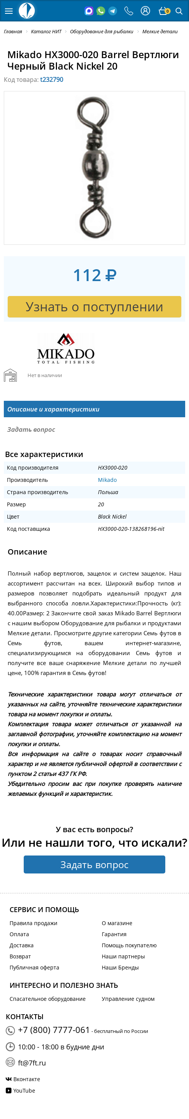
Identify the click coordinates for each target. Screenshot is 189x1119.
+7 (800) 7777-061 (54, 1029)
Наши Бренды (120, 967)
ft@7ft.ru (32, 1063)
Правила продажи (33, 923)
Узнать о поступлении (94, 306)
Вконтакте (26, 1079)
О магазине (117, 923)
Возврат (20, 956)
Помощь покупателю (129, 945)
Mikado (107, 479)
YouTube (24, 1090)
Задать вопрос (94, 864)
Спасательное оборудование (48, 998)
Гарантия (114, 934)
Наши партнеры (123, 956)
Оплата (19, 934)
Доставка (22, 945)
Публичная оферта (34, 967)
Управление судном (128, 998)
